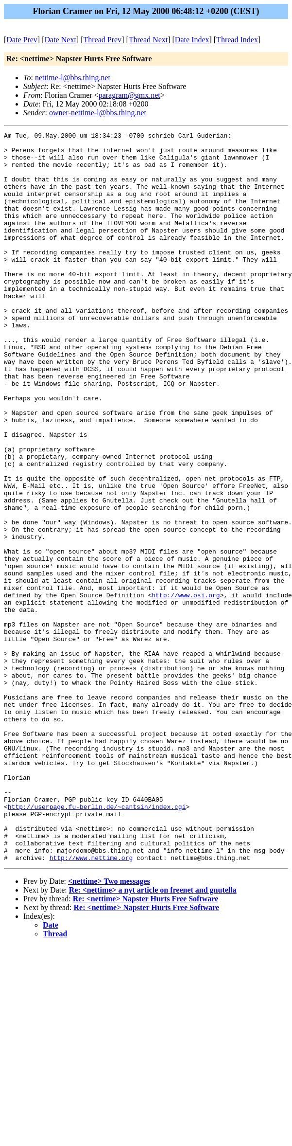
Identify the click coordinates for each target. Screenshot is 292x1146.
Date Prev (21, 40)
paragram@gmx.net (129, 95)
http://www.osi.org (186, 688)
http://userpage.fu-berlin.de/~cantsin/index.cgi (97, 942)
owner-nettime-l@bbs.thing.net (97, 112)
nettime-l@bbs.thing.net (72, 77)
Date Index (192, 40)
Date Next (60, 40)
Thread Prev (102, 40)
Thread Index (237, 40)
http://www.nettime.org (91, 1003)
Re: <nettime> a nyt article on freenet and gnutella (153, 1036)
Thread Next (148, 40)
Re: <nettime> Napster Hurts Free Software (145, 1044)
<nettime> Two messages (109, 1027)
